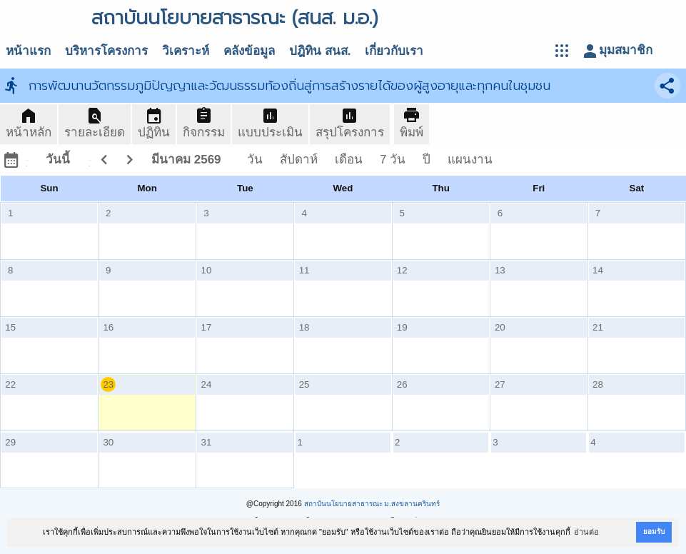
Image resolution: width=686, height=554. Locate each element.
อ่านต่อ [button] (586, 532)
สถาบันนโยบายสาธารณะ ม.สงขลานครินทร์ (372, 504)
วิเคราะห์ (185, 51)
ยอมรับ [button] (654, 531)
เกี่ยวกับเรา (394, 51)
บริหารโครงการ (106, 51)
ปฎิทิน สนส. (319, 51)
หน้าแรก (28, 51)
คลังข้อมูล (249, 51)
